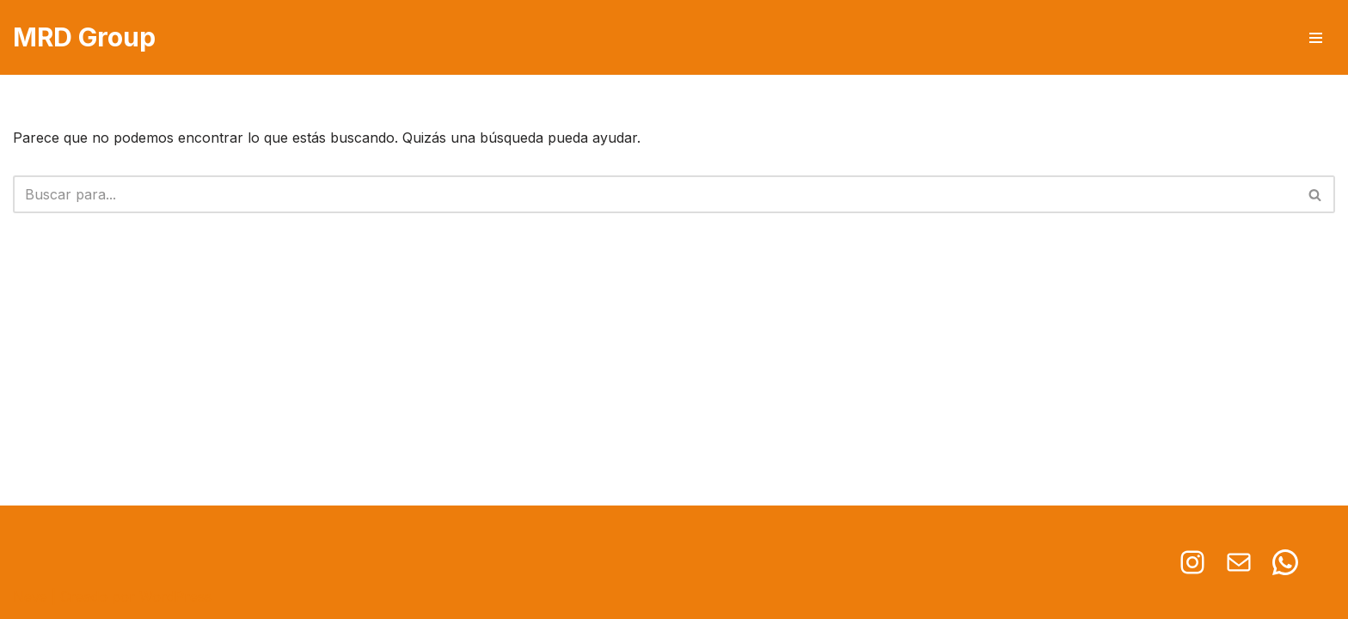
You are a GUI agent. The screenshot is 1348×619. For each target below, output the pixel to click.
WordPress (175, 596)
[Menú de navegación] (1315, 38)
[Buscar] (654, 194)
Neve (30, 596)
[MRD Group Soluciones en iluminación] (84, 37)
